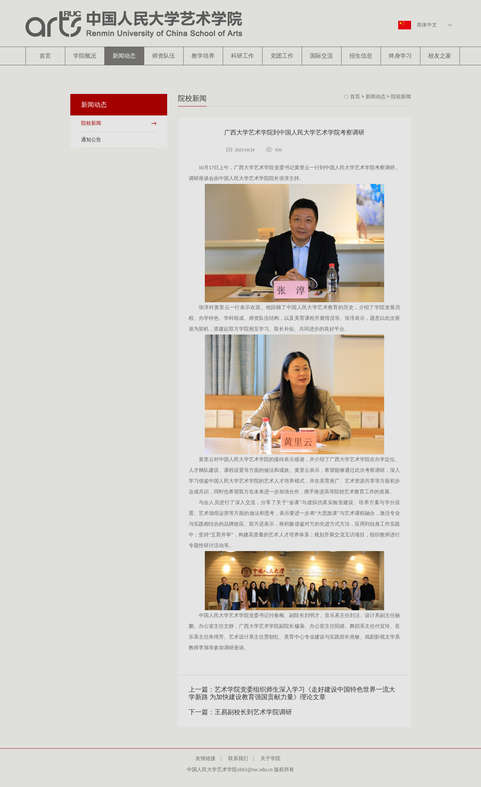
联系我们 (240, 758)
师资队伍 (163, 56)
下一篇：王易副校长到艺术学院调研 (240, 712)
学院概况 (84, 56)
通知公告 (91, 139)
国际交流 (321, 56)
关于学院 (273, 758)
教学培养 (203, 56)
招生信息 (360, 56)
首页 (45, 56)
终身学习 (400, 56)
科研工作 (242, 56)
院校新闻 (91, 123)
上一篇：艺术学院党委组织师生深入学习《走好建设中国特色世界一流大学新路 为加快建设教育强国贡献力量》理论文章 (292, 693)
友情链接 (208, 758)
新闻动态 (124, 56)
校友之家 (439, 56)
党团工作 (281, 56)
